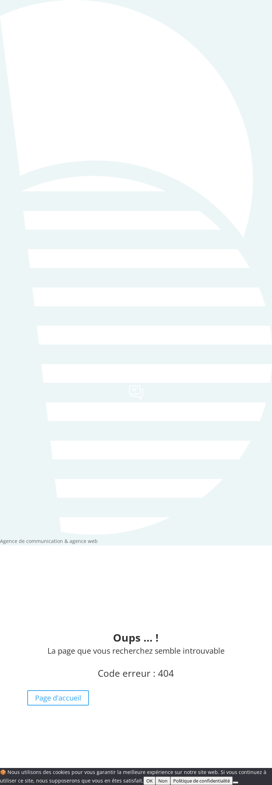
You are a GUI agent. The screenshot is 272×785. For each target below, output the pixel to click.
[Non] (235, 782)
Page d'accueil (58, 698)
